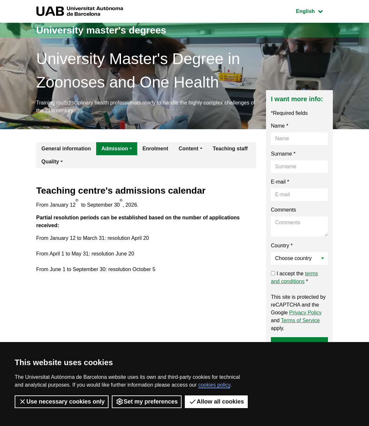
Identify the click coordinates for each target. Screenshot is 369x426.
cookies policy (214, 385)
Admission (114, 148)
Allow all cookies (216, 401)
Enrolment (155, 148)
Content (188, 148)
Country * (282, 245)
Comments (283, 210)
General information (66, 148)
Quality (50, 161)
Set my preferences (147, 401)
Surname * (283, 154)
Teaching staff (230, 148)
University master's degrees (101, 30)
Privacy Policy (305, 312)
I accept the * (294, 277)
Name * (279, 126)
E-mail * (280, 182)
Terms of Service (300, 320)
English (314, 10)
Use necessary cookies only (62, 401)
